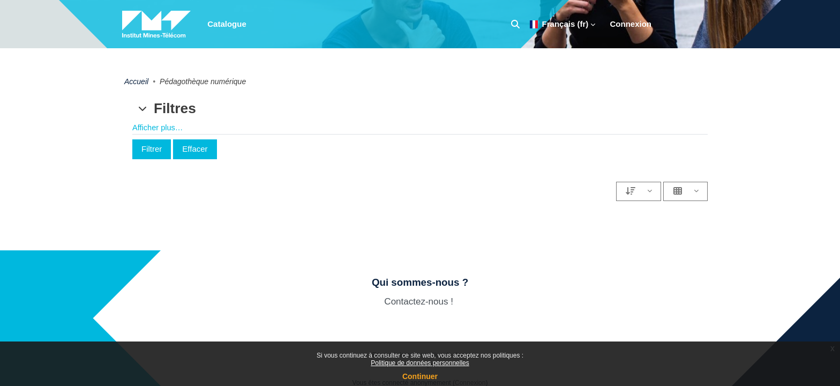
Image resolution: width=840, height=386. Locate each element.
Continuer (420, 376)
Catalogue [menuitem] (226, 23)
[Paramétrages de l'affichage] (685, 192)
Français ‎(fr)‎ (559, 23)
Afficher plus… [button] (158, 127)
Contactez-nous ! (419, 301)
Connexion (631, 23)
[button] (515, 24)
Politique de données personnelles (420, 363)
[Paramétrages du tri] (638, 192)
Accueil (136, 81)
